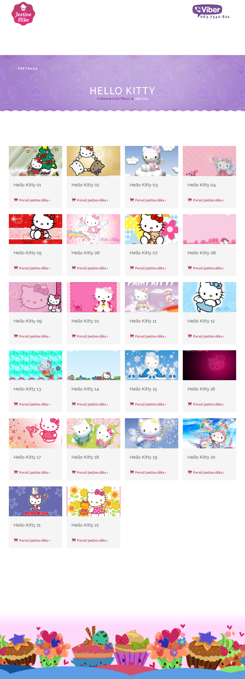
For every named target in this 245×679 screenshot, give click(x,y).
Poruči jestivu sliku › (32, 199)
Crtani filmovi (120, 98)
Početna (102, 98)
